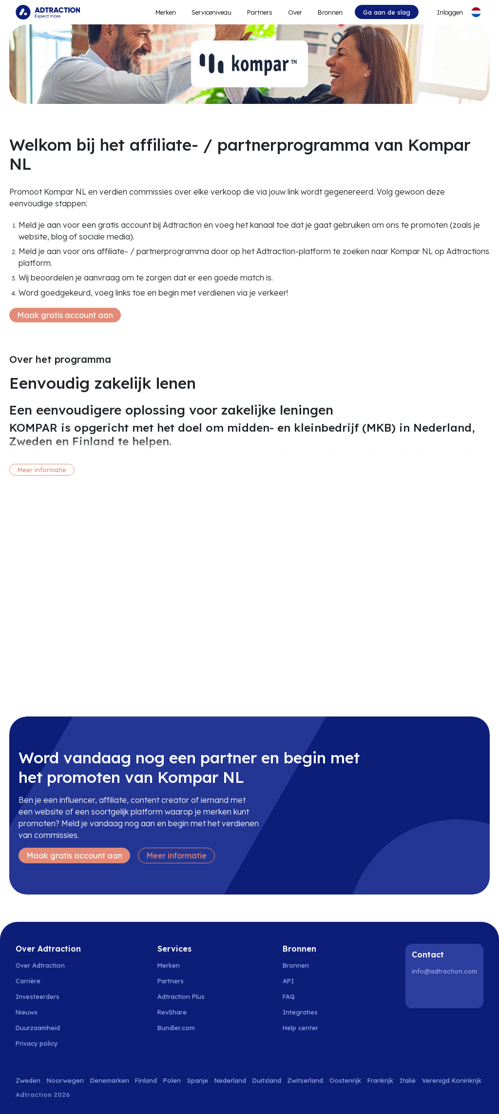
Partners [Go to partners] (170, 981)
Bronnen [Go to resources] (330, 12)
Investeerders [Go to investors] (37, 996)
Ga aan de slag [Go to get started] (386, 12)
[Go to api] (306, 981)
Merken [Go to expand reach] (165, 12)
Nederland (230, 1080)
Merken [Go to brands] (168, 965)
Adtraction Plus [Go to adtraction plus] (181, 996)
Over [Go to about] (295, 12)
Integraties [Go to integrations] (300, 1012)
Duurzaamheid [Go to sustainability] (38, 1028)
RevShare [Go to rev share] (172, 1012)
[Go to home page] (48, 12)
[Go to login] (444, 12)
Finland (146, 1080)
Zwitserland (305, 1080)
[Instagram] (446, 992)
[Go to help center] (306, 1028)
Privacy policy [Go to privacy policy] (37, 1043)
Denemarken (109, 1080)
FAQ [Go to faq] (289, 996)
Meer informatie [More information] (42, 470)
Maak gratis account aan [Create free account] (65, 315)
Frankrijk (380, 1080)
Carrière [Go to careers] (28, 981)
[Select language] (476, 12)
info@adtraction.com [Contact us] (444, 971)
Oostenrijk (345, 1080)
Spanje (197, 1080)
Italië (408, 1080)
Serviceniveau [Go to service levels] (211, 12)
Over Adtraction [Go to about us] (40, 965)
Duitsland (266, 1080)
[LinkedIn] (421, 992)
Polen (172, 1080)
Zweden (28, 1080)
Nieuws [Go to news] (27, 1012)
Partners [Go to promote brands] (259, 12)
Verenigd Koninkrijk (451, 1080)
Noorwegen (65, 1080)
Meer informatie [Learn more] (176, 855)
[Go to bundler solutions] (181, 1028)
